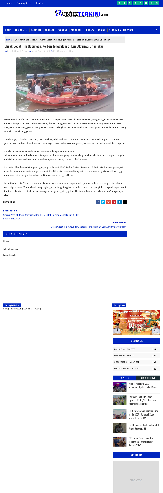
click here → (17, 432)
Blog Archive (148, 104)
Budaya (90, 29)
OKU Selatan (120, 325)
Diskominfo (120, 266)
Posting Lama (102, 316)
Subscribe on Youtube (136, 88)
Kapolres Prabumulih (138, 282)
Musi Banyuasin (22, 39)
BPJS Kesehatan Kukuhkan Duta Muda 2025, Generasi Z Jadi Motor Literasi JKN (143, 140)
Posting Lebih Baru (12, 316)
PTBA (116, 330)
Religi (139, 346)
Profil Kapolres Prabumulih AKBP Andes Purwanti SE (144, 153)
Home (9, 3)
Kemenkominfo (121, 293)
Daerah (132, 260)
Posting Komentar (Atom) (28, 319)
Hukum (136, 276)
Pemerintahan (121, 341)
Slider (50, 398)
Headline (118, 276)
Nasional (36, 29)
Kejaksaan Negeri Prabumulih (128, 287)
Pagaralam (132, 330)
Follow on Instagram (136, 95)
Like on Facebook (136, 82)
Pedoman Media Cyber (121, 29)
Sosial (101, 29)
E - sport (139, 266)
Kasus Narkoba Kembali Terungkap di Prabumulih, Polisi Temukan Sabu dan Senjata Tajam (100, 401)
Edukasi (49, 29)
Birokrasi (76, 29)
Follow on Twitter (136, 75)
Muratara (140, 309)
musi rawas (143, 357)
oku (116, 362)
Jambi (116, 282)
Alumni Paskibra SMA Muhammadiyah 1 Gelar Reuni (143, 111)
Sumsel (134, 352)
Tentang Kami (24, 3)
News (35, 39)
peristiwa (139, 368)
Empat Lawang (140, 271)
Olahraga (140, 325)
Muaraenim (120, 309)
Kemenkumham (144, 293)
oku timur (131, 362)
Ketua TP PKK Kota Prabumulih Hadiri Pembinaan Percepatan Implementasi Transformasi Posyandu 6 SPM (100, 464)
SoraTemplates (19, 487)
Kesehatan (119, 303)
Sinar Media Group (45, 487)
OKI (132, 319)
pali (147, 362)
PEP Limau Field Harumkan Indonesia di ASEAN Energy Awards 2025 (141, 168)
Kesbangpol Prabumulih (126, 298)
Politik (142, 341)
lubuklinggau (121, 357)
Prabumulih (120, 346)
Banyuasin (119, 255)
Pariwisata (140, 335)
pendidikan (119, 368)
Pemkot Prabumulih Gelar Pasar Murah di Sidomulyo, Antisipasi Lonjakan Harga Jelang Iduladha (100, 443)
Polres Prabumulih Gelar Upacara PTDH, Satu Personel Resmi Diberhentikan (142, 126)
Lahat (138, 303)
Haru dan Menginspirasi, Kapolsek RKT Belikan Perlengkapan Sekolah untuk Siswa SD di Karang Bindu (100, 422)
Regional (20, 29)
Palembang (119, 335)
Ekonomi (62, 29)
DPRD (116, 260)
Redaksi (39, 3)
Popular (124, 104)
